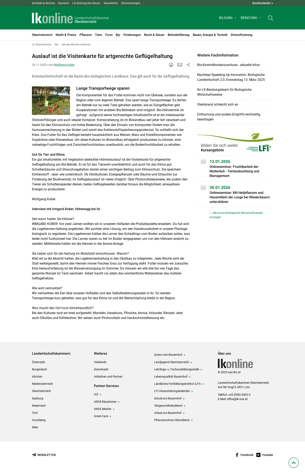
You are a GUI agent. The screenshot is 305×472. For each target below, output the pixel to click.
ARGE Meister (102, 409)
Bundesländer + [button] (262, 3)
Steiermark (39, 405)
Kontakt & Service (43, 3)
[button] (228, 18)
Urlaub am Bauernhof (168, 412)
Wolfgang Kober (64, 64)
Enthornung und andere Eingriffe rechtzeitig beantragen (228, 116)
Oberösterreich (41, 391)
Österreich (38, 362)
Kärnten (37, 376)
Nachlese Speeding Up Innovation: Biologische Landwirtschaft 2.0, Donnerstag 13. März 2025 (231, 77)
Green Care (101, 416)
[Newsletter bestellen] (44, 455)
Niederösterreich (42, 383)
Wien (35, 427)
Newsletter (111, 3)
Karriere (63, 3)
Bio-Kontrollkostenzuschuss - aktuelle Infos (228, 65)
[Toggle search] (270, 17)
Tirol (35, 412)
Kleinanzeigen (130, 3)
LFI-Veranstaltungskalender (172, 391)
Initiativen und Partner (108, 376)
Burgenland (39, 369)
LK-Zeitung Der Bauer (86, 3)
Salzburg (37, 398)
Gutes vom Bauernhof (168, 354)
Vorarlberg (39, 420)
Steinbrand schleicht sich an (217, 104)
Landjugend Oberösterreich (171, 362)
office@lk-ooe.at (237, 399)
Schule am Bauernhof (168, 398)
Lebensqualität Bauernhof (171, 376)
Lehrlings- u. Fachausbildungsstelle (176, 369)
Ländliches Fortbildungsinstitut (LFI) (177, 383)
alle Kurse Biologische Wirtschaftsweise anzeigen (236, 215)
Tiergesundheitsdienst (168, 405)
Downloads (101, 369)
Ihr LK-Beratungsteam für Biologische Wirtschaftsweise (224, 92)
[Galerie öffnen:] (51, 100)
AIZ (96, 394)
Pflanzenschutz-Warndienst (172, 420)
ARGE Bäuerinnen (105, 401)
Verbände (100, 362)
